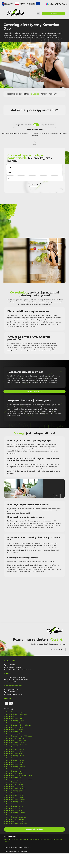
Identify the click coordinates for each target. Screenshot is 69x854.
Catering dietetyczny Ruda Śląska (15, 789)
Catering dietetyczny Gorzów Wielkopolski (18, 737)
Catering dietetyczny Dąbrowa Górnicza (17, 726)
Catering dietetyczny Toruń (13, 809)
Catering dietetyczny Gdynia (13, 732)
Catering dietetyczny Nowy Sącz (15, 770)
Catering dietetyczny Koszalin (14, 757)
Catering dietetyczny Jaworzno (14, 743)
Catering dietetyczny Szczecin (14, 805)
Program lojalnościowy (34, 830)
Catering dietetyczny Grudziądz (14, 739)
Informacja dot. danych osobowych (30, 840)
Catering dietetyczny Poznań (13, 785)
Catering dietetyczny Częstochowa (15, 724)
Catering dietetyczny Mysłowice (14, 768)
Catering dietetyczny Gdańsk (13, 730)
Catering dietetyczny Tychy (13, 811)
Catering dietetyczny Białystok (14, 713)
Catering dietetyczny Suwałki (14, 803)
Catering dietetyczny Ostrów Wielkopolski (18, 776)
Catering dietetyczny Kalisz (13, 748)
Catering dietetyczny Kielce (13, 752)
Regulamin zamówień (11, 840)
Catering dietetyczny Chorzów (14, 722)
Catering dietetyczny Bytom (13, 719)
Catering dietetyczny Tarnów (13, 807)
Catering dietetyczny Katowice (14, 750)
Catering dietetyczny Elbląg (13, 728)
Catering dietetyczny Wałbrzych (14, 813)
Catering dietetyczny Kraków (13, 759)
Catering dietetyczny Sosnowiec (15, 800)
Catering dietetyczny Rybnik (13, 792)
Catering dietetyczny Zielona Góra (15, 824)
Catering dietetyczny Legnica (14, 761)
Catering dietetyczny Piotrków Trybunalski (18, 781)
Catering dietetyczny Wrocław (14, 820)
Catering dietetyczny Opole (13, 774)
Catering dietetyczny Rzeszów (14, 794)
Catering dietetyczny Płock (13, 783)
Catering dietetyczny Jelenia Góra (15, 746)
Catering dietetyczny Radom (13, 787)
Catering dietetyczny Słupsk (13, 798)
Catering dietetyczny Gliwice (13, 735)
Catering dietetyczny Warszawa (14, 816)
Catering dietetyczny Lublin (13, 763)
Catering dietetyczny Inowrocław (15, 741)
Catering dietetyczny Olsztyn (13, 772)
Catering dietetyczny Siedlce (13, 796)
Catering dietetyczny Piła (12, 778)
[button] (38, 13)
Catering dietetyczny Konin (13, 754)
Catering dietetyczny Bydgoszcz (14, 717)
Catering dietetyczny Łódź (13, 765)
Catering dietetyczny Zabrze (13, 822)
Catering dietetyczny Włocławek (15, 818)
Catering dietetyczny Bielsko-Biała (15, 715)
